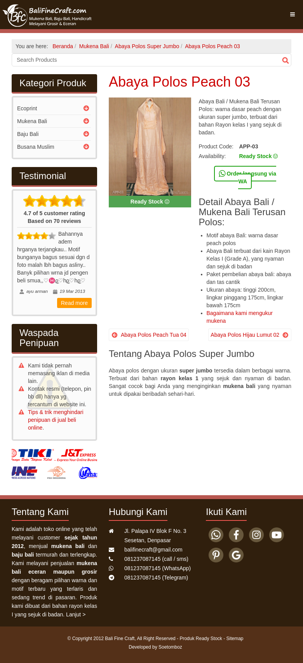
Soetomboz (170, 647)
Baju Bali (27, 134)
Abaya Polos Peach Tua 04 (153, 335)
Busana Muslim (35, 147)
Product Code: (216, 146)
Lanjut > (75, 614)
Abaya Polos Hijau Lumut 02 (245, 335)
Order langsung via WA (247, 177)
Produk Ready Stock (200, 638)
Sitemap (235, 638)
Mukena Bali (32, 121)
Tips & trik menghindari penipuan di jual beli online (56, 420)
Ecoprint (27, 108)
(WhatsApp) (157, 568)
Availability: (212, 156)
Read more (74, 303)
